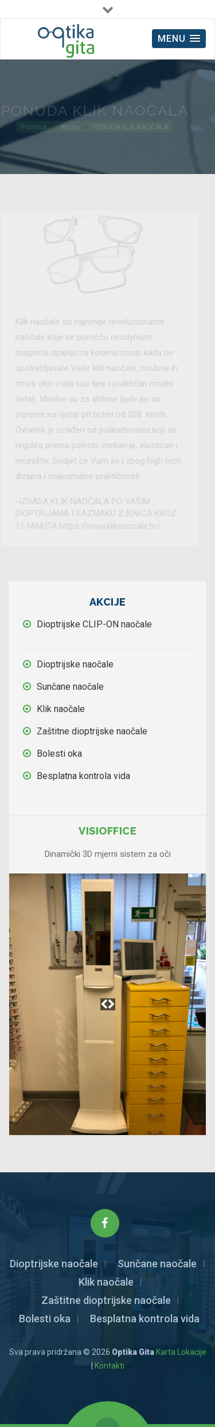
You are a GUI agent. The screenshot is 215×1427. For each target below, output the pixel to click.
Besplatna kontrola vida (83, 775)
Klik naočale (61, 708)
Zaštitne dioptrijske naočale (92, 731)
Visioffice (107, 831)
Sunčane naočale (70, 686)
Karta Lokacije (181, 1352)
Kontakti (109, 1365)
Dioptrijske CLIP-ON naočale (94, 624)
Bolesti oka (59, 753)
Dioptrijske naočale (75, 664)
